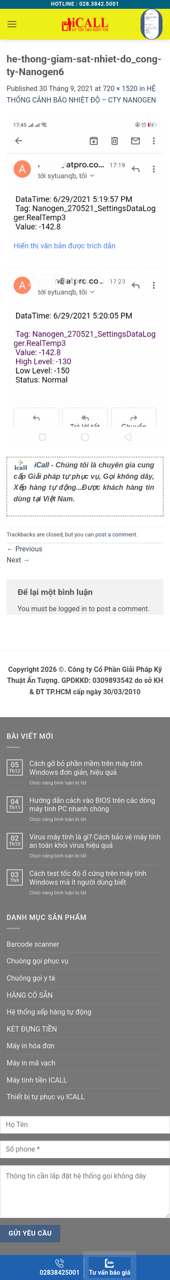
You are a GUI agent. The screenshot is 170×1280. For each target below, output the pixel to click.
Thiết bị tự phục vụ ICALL (46, 1097)
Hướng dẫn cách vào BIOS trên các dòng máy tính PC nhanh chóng (92, 804)
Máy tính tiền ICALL (37, 1080)
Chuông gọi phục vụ (37, 961)
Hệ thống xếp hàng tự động (49, 1012)
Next (18, 560)
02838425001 (60, 1267)
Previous (25, 549)
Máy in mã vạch (31, 1063)
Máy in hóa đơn (30, 1046)
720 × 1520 (120, 88)
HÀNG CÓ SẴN (30, 995)
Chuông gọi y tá (31, 978)
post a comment (115, 534)
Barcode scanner (33, 944)
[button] (12, 24)
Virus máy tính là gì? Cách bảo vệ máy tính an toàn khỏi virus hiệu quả (95, 841)
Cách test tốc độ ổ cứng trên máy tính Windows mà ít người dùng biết (88, 877)
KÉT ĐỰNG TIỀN (32, 1029)
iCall (41, 465)
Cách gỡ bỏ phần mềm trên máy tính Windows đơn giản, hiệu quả (85, 767)
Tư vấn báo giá (109, 1267)
